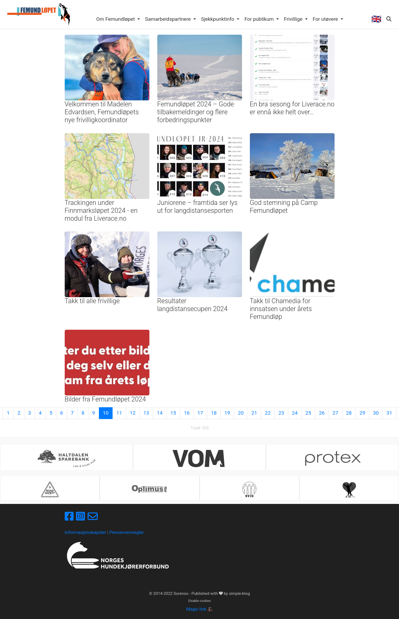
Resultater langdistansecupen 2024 (192, 305)
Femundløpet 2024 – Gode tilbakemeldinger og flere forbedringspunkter (195, 112)
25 (308, 413)
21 (254, 413)
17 (200, 413)
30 (376, 413)
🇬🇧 (376, 19)
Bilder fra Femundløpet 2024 (105, 399)
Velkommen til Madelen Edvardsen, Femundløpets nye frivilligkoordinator (102, 112)
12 (133, 413)
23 (281, 413)
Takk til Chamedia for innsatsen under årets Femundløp (281, 309)
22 (268, 413)
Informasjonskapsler (85, 532)
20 (241, 413)
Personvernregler (126, 532)
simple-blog (239, 593)
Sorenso (181, 593)
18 (214, 413)
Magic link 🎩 (199, 609)
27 (335, 413)
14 (160, 413)
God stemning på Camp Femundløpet (284, 206)
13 (146, 413)
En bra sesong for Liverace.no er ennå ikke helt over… (292, 108)
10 (106, 413)
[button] (118, 19)
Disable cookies (199, 601)
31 (389, 413)
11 (119, 413)
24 (295, 413)
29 (362, 413)
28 (349, 413)
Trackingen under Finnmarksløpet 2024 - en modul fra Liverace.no (101, 210)
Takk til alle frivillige (92, 301)
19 (227, 413)
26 (322, 413)
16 (187, 413)
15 (173, 413)
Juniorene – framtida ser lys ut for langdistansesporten (197, 206)
